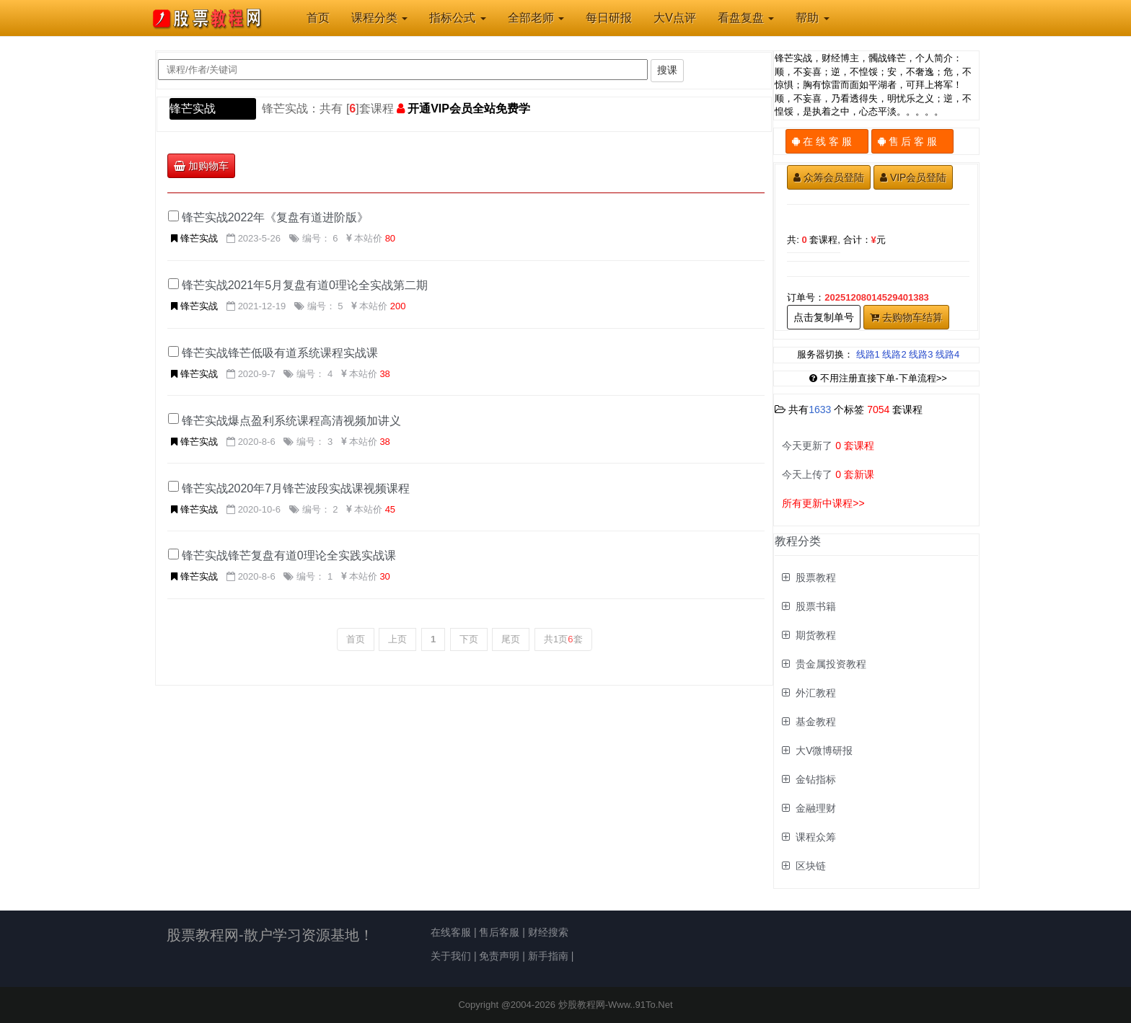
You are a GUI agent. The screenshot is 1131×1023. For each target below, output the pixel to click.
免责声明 (499, 956)
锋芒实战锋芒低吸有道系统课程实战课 (280, 353)
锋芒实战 (193, 108)
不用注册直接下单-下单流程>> (878, 378)
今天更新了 (828, 445)
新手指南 (548, 956)
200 (398, 306)
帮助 (812, 18)
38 (384, 373)
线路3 (921, 354)
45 (390, 509)
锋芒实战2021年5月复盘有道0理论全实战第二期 (305, 285)
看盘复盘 (746, 18)
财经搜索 (548, 932)
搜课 (667, 70)
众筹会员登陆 (828, 177)
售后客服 (499, 932)
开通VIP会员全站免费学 (469, 108)
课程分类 (379, 18)
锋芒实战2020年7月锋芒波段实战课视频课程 (296, 488)
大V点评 (674, 18)
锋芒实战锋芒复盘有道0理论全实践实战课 (289, 555)
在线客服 (451, 932)
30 (384, 576)
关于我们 (451, 956)
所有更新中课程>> (823, 503)
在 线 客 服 (827, 141)
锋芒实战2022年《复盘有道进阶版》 (275, 217)
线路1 (868, 354)
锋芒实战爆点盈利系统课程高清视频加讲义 (291, 421)
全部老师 (536, 18)
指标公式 (457, 18)
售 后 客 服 (913, 141)
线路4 (947, 354)
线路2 (894, 354)
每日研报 (609, 18)
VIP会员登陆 (913, 177)
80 (390, 238)
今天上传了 (828, 474)
